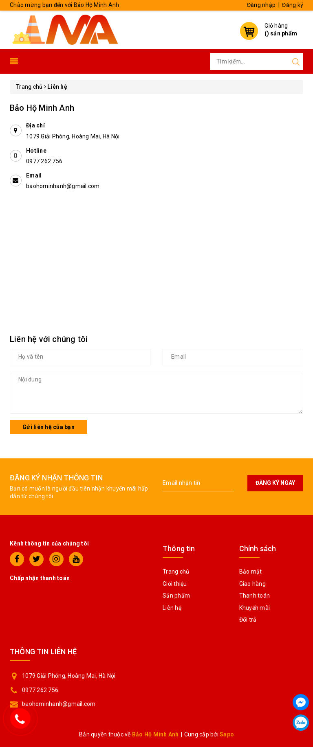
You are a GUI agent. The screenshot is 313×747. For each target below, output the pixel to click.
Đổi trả (248, 619)
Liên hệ (172, 608)
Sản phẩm (176, 595)
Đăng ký (292, 5)
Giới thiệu (175, 584)
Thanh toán (254, 595)
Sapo (227, 734)
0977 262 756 (44, 161)
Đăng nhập (261, 5)
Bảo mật (250, 571)
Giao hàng (252, 584)
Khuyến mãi (254, 608)
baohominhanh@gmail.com (63, 186)
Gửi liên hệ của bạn (48, 427)
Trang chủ (176, 571)
